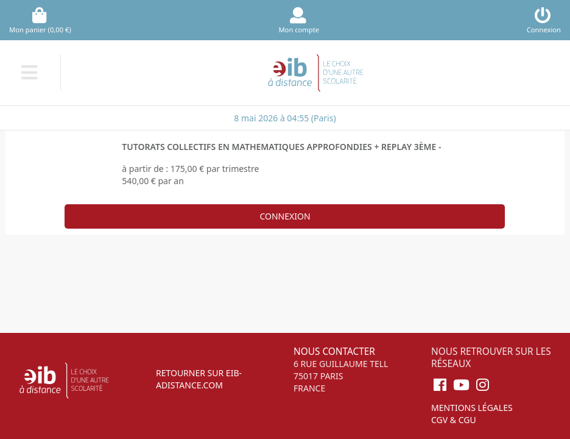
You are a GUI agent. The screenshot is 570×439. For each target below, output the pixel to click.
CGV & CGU (453, 420)
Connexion (284, 216)
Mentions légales (472, 407)
